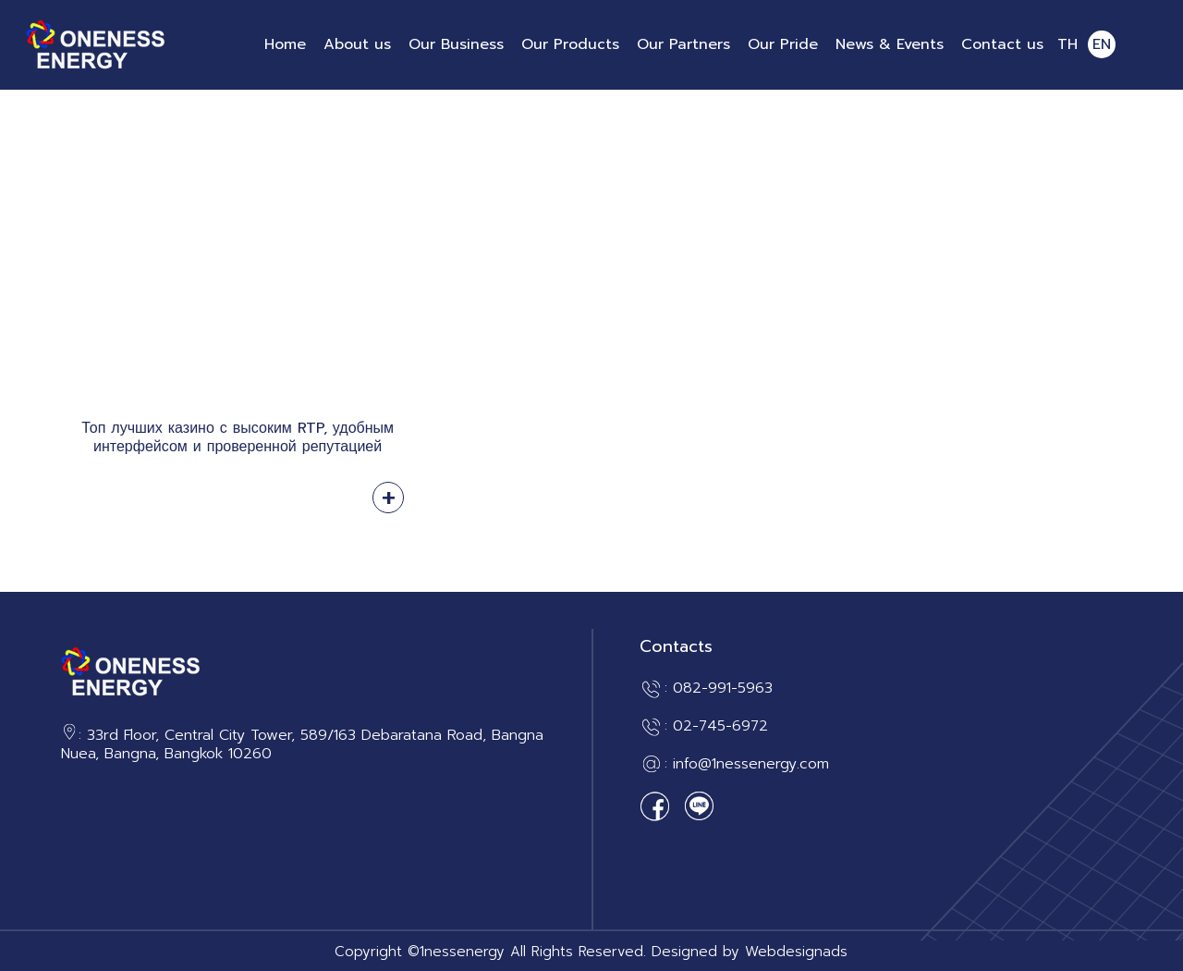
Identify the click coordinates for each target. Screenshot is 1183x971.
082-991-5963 (723, 688)
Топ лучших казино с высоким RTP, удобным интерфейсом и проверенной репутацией (237, 437)
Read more (388, 497)
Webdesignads (796, 952)
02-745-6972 (720, 726)
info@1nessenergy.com (751, 764)
